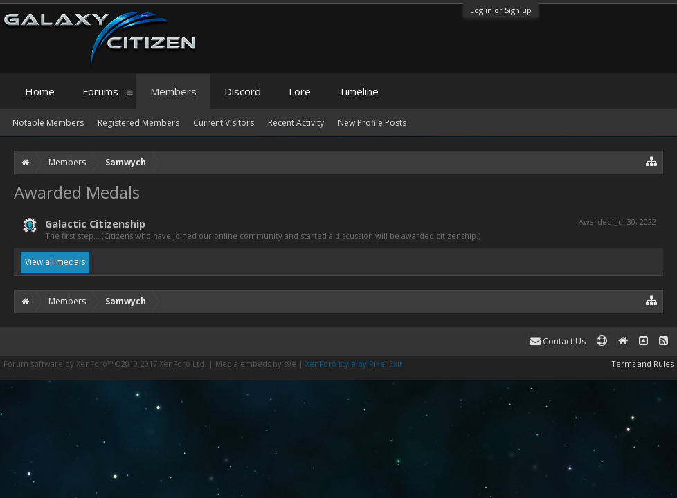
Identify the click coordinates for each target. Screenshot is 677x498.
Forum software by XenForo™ (104, 363)
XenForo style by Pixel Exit (353, 363)
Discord (242, 91)
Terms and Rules (642, 363)
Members (173, 91)
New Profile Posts (372, 123)
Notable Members (48, 123)
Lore (300, 91)
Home (40, 91)
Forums (100, 91)
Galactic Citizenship (95, 223)
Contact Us (558, 341)
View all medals (55, 262)
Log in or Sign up (501, 10)
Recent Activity (296, 123)
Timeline (358, 91)
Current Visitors (223, 123)
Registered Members (138, 123)
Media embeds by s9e (255, 363)
